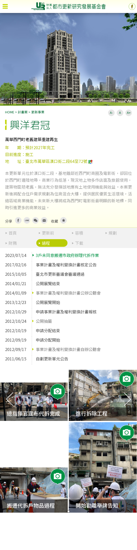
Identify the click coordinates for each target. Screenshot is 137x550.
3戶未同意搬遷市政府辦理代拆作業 (67, 255)
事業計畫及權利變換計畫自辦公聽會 (68, 349)
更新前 (48, 233)
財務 (13, 243)
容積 (79, 233)
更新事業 (37, 112)
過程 (46, 243)
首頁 (13, 233)
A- (111, 112)
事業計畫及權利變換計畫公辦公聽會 (68, 293)
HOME (9, 112)
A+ (129, 112)
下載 (79, 243)
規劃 (113, 233)
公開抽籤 (44, 321)
